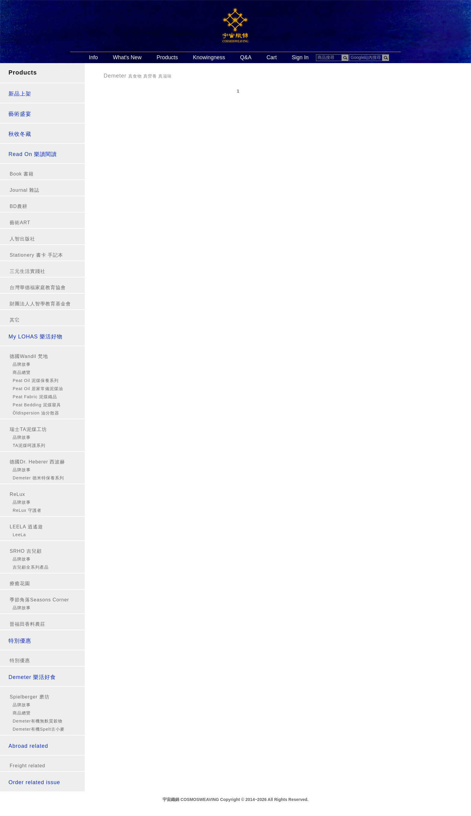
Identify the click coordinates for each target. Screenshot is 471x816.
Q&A (245, 57)
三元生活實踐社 (27, 271)
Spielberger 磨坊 (29, 696)
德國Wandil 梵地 (29, 356)
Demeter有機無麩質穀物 (37, 721)
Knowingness (209, 57)
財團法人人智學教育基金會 (40, 303)
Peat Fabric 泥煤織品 (35, 396)
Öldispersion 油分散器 (36, 413)
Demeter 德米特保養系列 (38, 477)
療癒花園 (20, 583)
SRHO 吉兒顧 (26, 551)
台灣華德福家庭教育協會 (38, 287)
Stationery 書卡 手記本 (36, 255)
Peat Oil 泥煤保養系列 (36, 380)
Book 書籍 (22, 173)
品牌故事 (22, 364)
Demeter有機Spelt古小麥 (39, 729)
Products (167, 57)
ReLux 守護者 (27, 510)
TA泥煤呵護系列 (29, 445)
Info (93, 57)
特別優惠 (20, 660)
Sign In (300, 57)
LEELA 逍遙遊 (26, 526)
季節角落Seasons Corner (39, 599)
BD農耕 (18, 206)
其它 (15, 319)
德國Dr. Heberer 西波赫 (37, 461)
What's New (127, 57)
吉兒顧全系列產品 (31, 567)
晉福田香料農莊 (27, 624)
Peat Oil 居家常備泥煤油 (38, 388)
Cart (271, 57)
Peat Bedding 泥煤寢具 (37, 404)
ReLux (17, 494)
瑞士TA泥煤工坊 (28, 429)
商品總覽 (22, 372)
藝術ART (20, 222)
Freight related (27, 765)
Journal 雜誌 (24, 190)
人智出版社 (22, 238)
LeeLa (19, 534)
